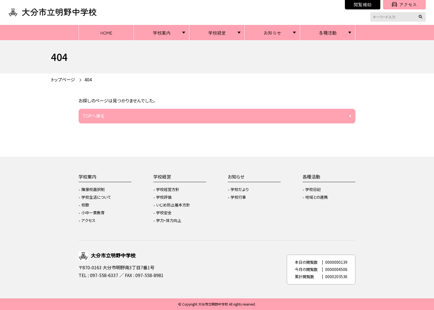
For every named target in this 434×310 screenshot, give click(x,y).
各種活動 (328, 32)
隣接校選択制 (93, 189)
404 (88, 79)
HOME (106, 32)
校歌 (85, 205)
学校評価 (164, 197)
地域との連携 (316, 197)
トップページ (63, 79)
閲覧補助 (362, 4)
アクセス (404, 4)
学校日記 (313, 189)
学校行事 (238, 197)
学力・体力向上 (168, 220)
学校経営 (217, 32)
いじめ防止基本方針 (173, 205)
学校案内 (161, 32)
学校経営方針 (167, 189)
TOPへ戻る (93, 115)
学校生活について (96, 197)
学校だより (240, 189)
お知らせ (272, 32)
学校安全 (164, 212)
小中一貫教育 (93, 212)
